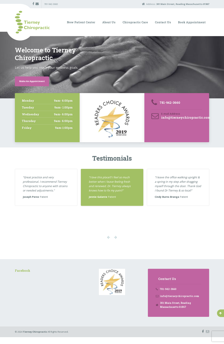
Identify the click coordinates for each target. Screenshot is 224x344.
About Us (108, 22)
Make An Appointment (34, 81)
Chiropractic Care (135, 22)
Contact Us (163, 22)
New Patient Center (81, 22)
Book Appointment (192, 22)
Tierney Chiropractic (35, 338)
